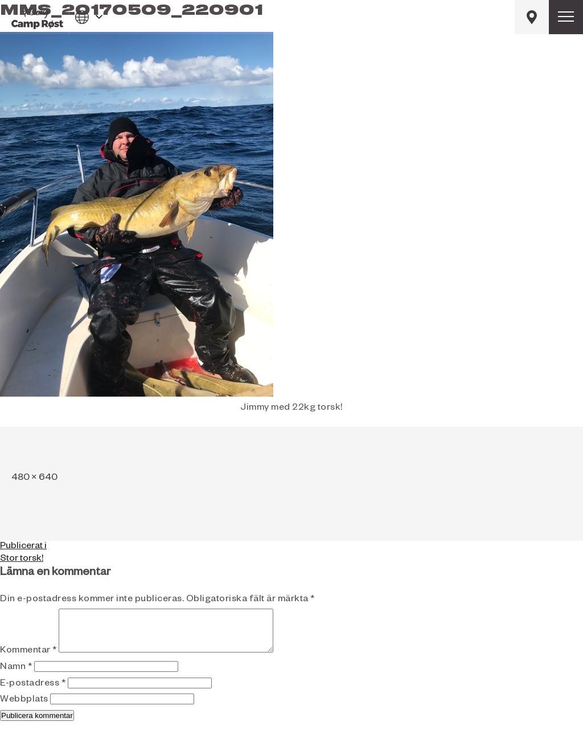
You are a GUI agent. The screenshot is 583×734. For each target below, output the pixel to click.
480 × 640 (34, 479)
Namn (16, 676)
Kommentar (28, 660)
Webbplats (24, 709)
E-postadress (32, 693)
